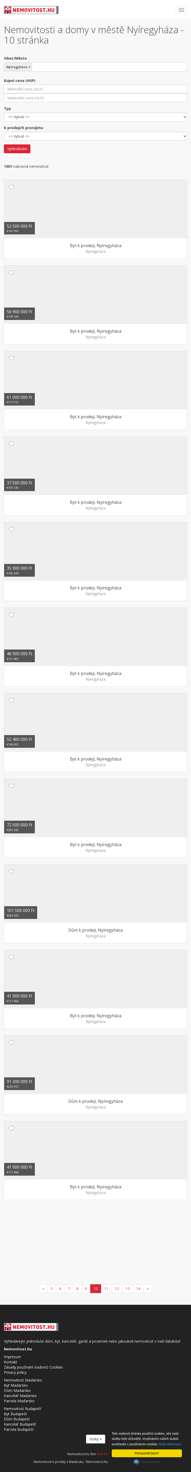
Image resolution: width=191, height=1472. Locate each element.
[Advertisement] (95, 1242)
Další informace (170, 1444)
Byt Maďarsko (16, 1385)
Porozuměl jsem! (147, 1453)
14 (138, 1288)
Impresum (12, 1356)
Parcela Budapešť (19, 1429)
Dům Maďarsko (17, 1390)
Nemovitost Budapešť (22, 1408)
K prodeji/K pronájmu (23, 127)
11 (106, 1288)
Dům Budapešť (17, 1419)
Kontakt (10, 1361)
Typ (7, 108)
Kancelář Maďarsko (20, 1395)
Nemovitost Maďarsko (23, 1380)
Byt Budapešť (15, 1413)
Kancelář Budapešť (20, 1424)
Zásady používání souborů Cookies (33, 1367)
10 (96, 1288)
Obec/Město (15, 58)
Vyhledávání (17, 148)
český (95, 1438)
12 (117, 1288)
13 (128, 1288)
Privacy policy (15, 1372)
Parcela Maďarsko (19, 1400)
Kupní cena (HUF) (19, 80)
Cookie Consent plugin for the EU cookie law (147, 1462)
